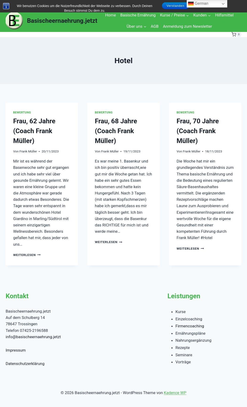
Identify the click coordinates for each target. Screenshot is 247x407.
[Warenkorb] (236, 34)
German (198, 4)
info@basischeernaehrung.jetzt (33, 336)
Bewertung (22, 112)
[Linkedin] (32, 5)
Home (110, 15)
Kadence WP (175, 392)
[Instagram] (21, 5)
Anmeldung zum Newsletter (187, 26)
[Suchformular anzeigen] (10, 4)
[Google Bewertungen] (65, 5)
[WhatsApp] (54, 5)
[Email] (43, 5)
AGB (154, 26)
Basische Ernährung (138, 15)
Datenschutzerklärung (25, 363)
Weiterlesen (27, 255)
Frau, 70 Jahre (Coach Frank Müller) (198, 131)
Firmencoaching (189, 326)
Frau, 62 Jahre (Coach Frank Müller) (34, 131)
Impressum (16, 350)
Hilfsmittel (224, 15)
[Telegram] (76, 5)
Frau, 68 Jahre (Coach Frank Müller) (116, 131)
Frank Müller (28, 151)
